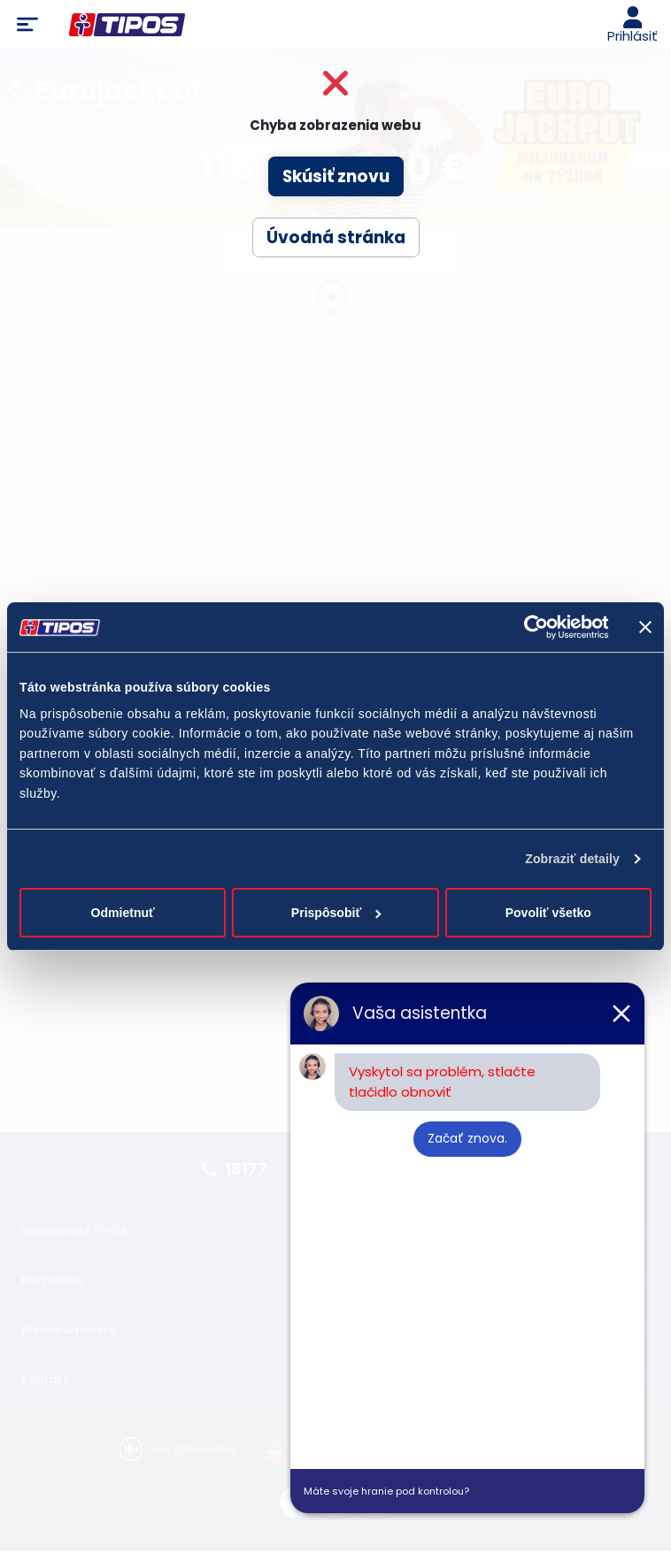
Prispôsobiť (336, 913)
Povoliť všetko (548, 913)
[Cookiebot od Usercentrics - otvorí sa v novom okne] (530, 627)
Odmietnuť (123, 913)
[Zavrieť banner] (645, 627)
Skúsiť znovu (335, 176)
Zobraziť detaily (572, 859)
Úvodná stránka (335, 237)
